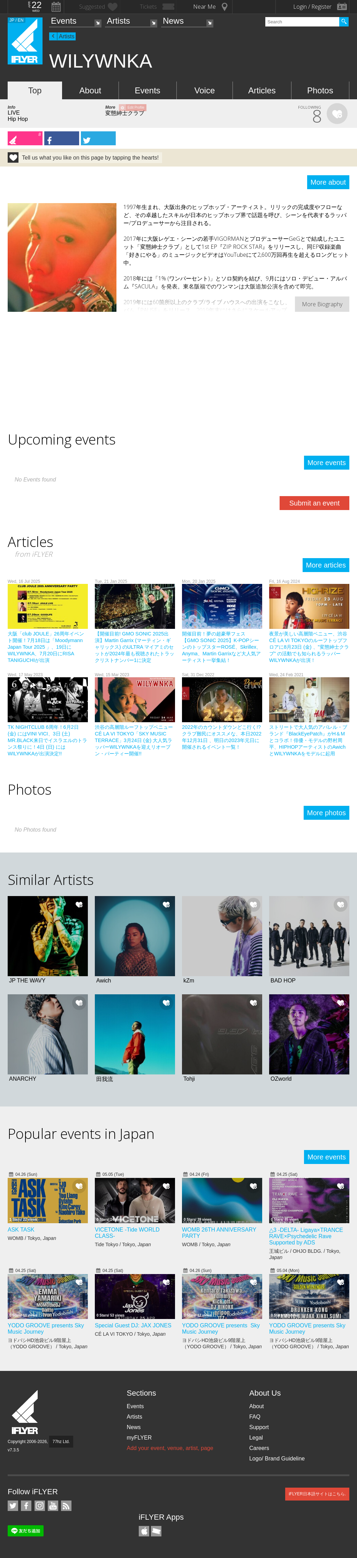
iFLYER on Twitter (13, 1506)
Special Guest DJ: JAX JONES (133, 1325)
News (173, 20)
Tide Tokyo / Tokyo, (123, 1244)
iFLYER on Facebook (26, 1506)
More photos (326, 813)
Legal (256, 1438)
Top (35, 90)
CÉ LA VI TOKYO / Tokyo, (130, 1334)
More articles (326, 565)
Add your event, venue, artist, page (170, 1448)
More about (328, 182)
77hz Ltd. (61, 1441)
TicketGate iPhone (156, 1531)
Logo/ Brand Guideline (277, 1458)
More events (326, 462)
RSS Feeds (66, 1506)
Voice (205, 90)
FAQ (254, 1417)
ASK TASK (21, 1230)
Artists (118, 20)
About (90, 90)
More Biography (322, 304)
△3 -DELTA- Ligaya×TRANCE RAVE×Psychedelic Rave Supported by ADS (306, 1236)
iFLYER (25, 1412)
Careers (259, 1448)
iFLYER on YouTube (53, 1506)
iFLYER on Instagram (40, 1506)
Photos (320, 90)
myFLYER (139, 1438)
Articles (262, 90)
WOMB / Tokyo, (32, 1238)
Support (259, 1427)
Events (63, 20)
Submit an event (314, 503)
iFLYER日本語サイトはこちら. (317, 1493)
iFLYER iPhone (144, 1531)
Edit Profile (136, 107)
